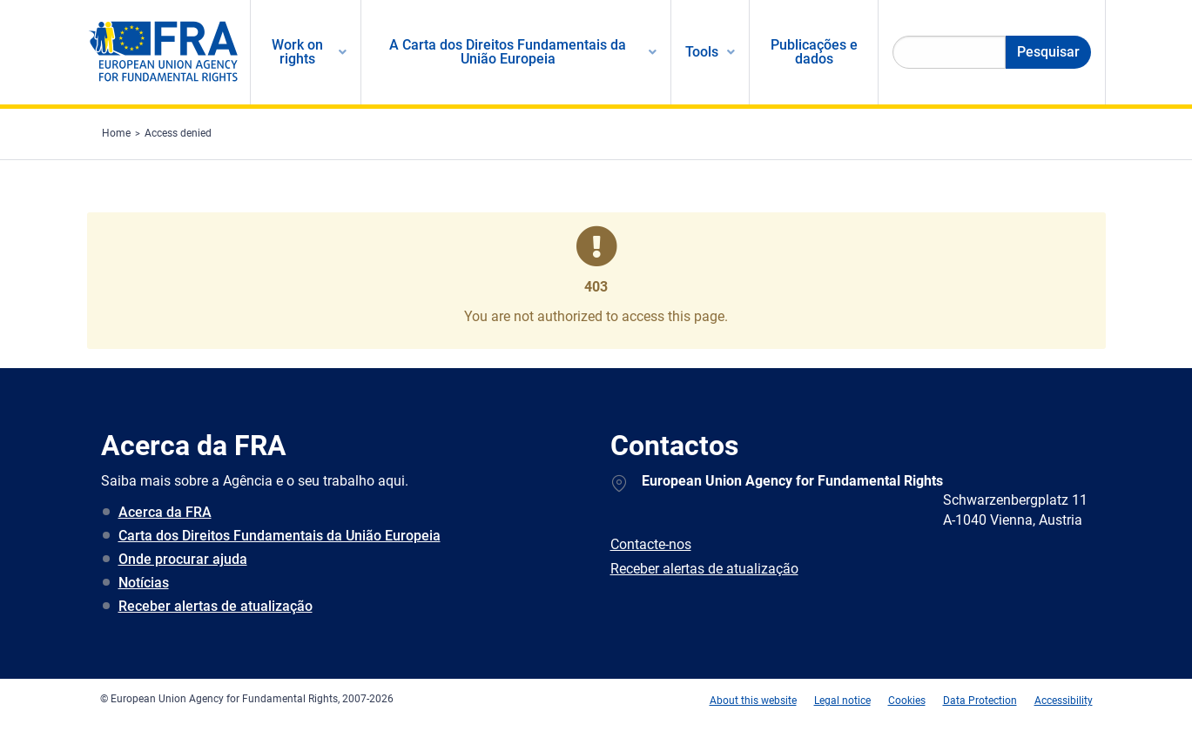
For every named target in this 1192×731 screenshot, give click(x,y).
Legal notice (842, 700)
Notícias (143, 582)
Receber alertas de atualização (215, 606)
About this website (753, 700)
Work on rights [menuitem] (297, 52)
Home (116, 133)
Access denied (178, 133)
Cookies (907, 700)
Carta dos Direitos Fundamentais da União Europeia (279, 535)
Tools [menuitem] (701, 52)
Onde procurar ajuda (182, 559)
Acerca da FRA (165, 512)
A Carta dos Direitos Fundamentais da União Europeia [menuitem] (507, 52)
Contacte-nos (650, 544)
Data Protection (980, 700)
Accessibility (1063, 700)
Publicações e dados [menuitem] (814, 52)
